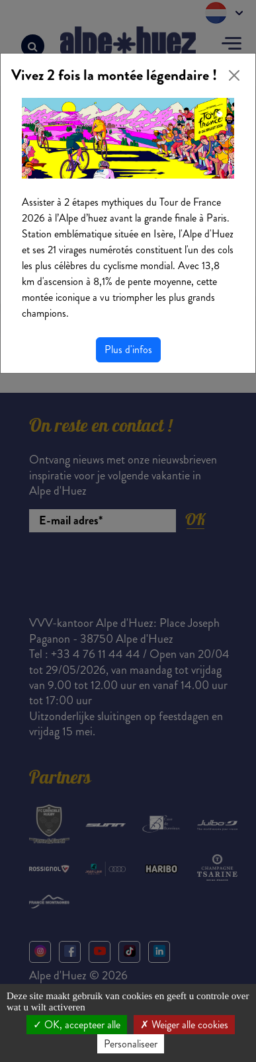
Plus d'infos (128, 349)
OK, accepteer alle (76, 1024)
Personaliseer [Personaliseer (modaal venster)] (130, 1043)
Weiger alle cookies (184, 1024)
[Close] (234, 75)
